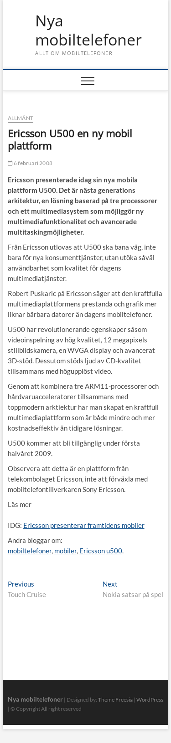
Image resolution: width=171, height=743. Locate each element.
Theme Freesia (115, 699)
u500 (114, 551)
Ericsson (92, 551)
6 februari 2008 (30, 163)
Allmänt (20, 118)
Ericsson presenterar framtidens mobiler (84, 525)
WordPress (149, 699)
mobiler (65, 551)
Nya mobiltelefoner (88, 30)
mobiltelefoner (30, 551)
